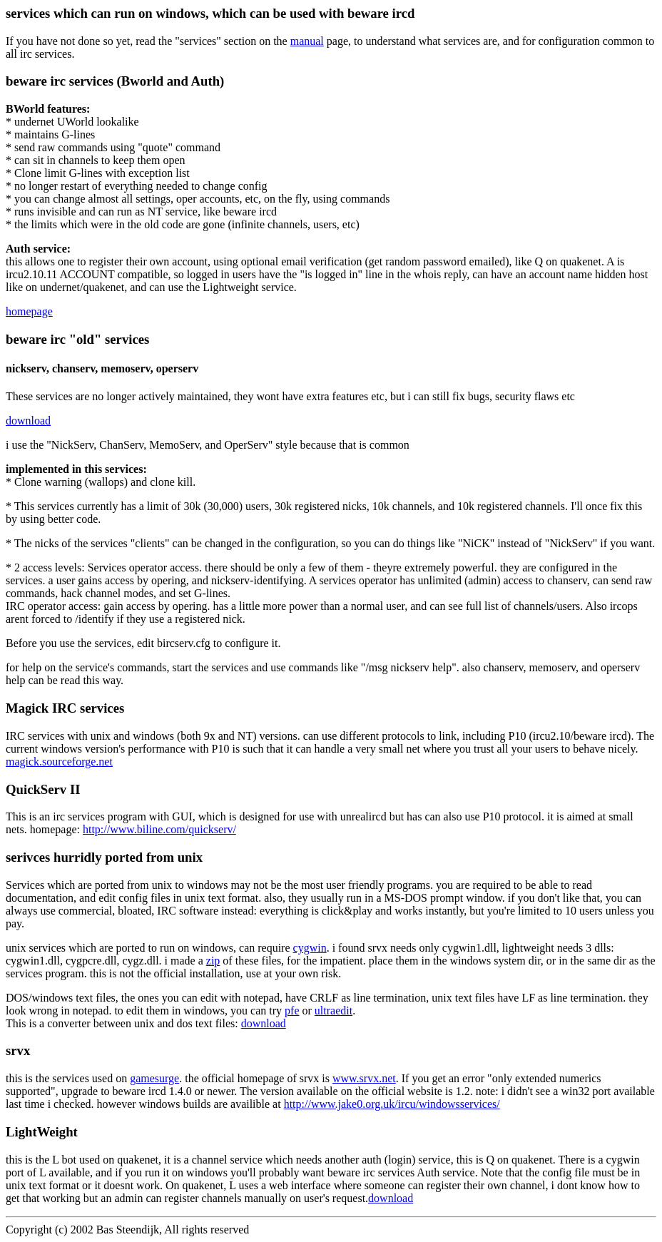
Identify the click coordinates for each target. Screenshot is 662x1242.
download (28, 420)
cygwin (310, 948)
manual (307, 41)
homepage (29, 311)
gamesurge (154, 1078)
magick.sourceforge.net (59, 761)
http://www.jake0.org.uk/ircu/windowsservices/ (392, 1104)
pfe (292, 1010)
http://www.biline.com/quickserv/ (159, 829)
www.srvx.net (364, 1078)
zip (213, 961)
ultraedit (333, 1010)
